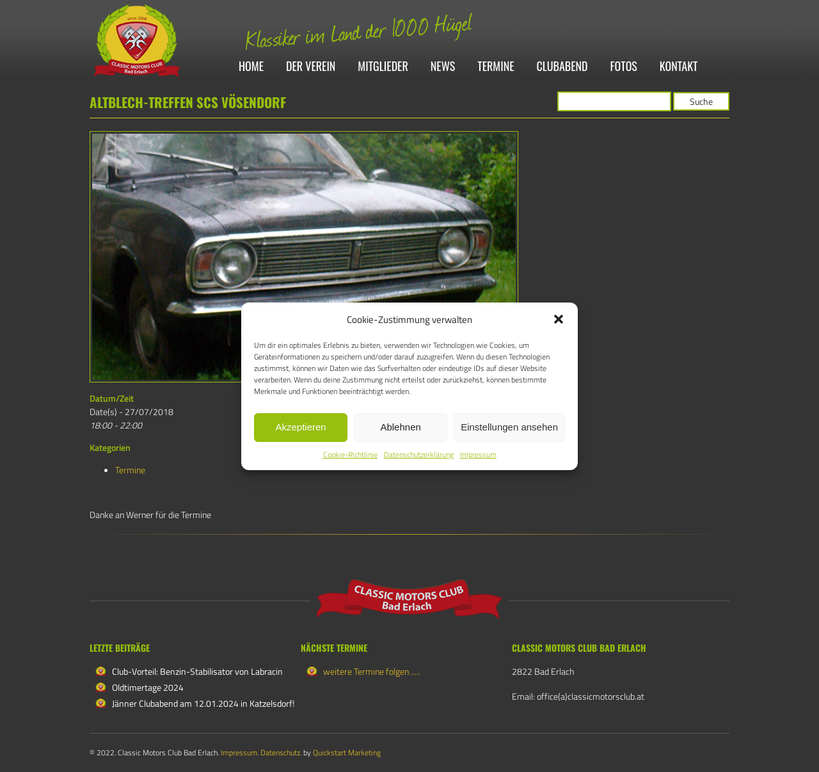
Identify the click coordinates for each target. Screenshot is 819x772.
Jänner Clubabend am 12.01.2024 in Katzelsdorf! (203, 703)
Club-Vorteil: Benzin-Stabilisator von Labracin (197, 671)
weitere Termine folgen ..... (371, 671)
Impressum (478, 454)
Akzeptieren (300, 426)
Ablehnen (400, 426)
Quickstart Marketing (347, 752)
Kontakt (679, 66)
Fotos (623, 66)
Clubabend (562, 66)
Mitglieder (383, 66)
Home (251, 66)
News (443, 66)
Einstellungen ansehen (509, 426)
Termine (495, 66)
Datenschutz (280, 752)
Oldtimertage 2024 (148, 687)
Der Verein (310, 66)
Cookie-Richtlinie (350, 454)
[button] (558, 319)
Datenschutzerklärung (419, 454)
